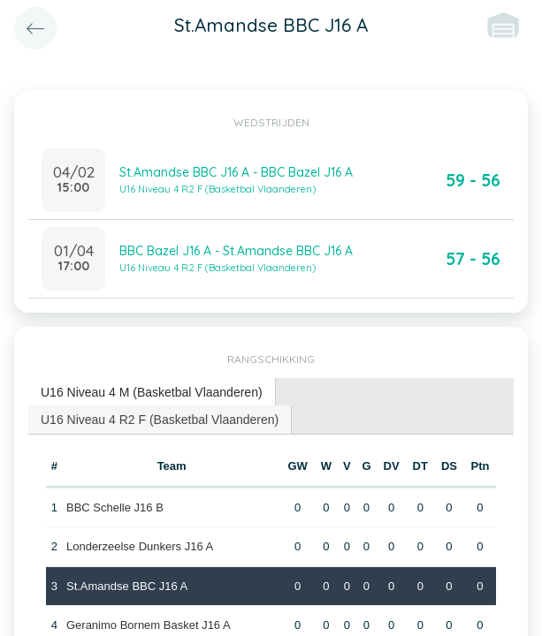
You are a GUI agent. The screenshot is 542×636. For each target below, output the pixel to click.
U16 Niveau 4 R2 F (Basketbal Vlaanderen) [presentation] (160, 420)
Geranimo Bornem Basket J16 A (148, 625)
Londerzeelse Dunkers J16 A (139, 546)
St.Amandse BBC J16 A (126, 586)
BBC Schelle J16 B (115, 507)
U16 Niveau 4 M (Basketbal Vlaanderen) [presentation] (152, 392)
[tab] (152, 392)
